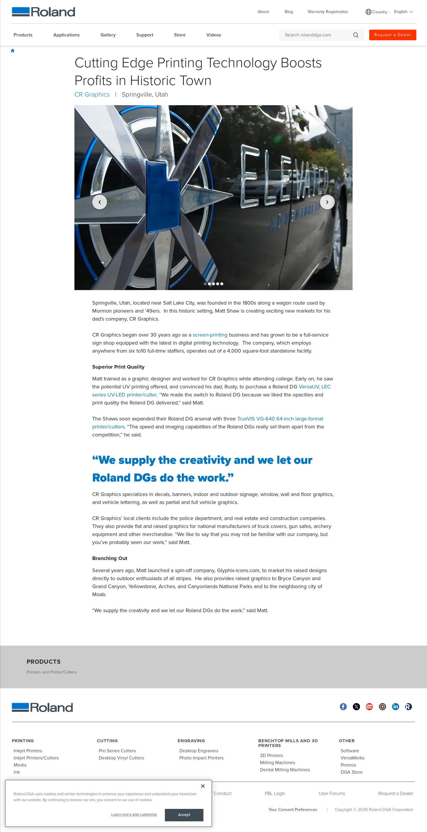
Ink (17, 772)
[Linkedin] (395, 707)
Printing (23, 740)
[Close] (202, 786)
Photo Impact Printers (201, 758)
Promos (348, 765)
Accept (184, 814)
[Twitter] (356, 707)
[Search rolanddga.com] (318, 35)
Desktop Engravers (198, 751)
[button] (95, 197)
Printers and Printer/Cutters (52, 672)
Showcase (29, 51)
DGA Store (352, 772)
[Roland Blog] (408, 707)
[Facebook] (343, 707)
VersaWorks (352, 758)
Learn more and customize (134, 814)
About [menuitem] (266, 11)
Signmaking (101, 51)
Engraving (191, 740)
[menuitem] (26, 35)
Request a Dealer (395, 793)
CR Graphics (127, 51)
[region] (108, 803)
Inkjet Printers (28, 751)
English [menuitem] (403, 11)
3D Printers (271, 756)
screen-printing (210, 335)
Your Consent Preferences (293, 809)
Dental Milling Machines (285, 770)
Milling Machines (277, 763)
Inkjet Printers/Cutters (36, 758)
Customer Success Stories (65, 51)
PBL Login (275, 793)
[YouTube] (369, 707)
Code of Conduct (213, 793)
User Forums (332, 793)
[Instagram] (382, 707)
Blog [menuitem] (289, 11)
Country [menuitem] (379, 12)
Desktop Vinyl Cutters (121, 758)
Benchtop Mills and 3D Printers (288, 743)
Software (350, 751)
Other (347, 740)
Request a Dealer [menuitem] (392, 34)
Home (12, 50)
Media (20, 765)
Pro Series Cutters (117, 751)
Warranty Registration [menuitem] (328, 11)
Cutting (107, 740)
